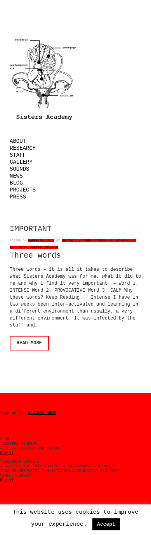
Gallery (21, 162)
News (16, 176)
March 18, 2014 (41, 240)
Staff (18, 155)
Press (18, 197)
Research (23, 148)
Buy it (7, 453)
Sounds (19, 169)
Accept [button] (106, 524)
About (18, 141)
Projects (23, 190)
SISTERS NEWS (42, 413)
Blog (16, 183)
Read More (29, 343)
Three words (35, 255)
